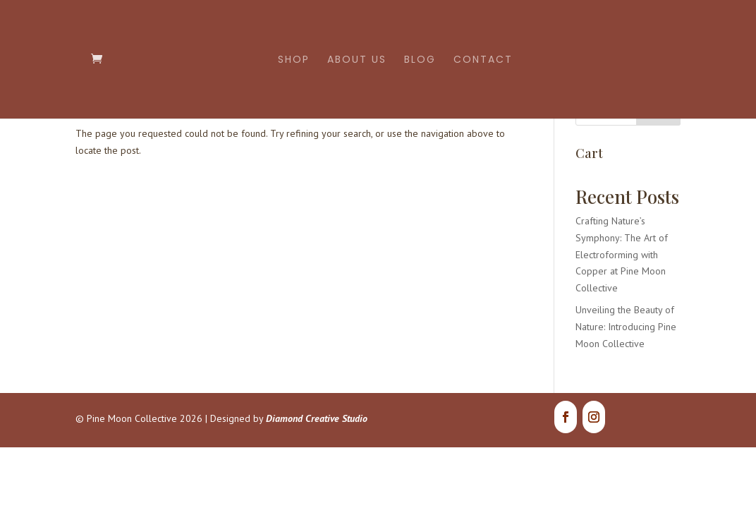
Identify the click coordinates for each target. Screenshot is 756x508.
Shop (294, 60)
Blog (420, 60)
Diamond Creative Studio (316, 418)
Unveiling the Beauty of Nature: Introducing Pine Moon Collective (625, 326)
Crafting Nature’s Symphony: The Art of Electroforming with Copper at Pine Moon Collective (621, 254)
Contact (483, 60)
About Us (356, 60)
